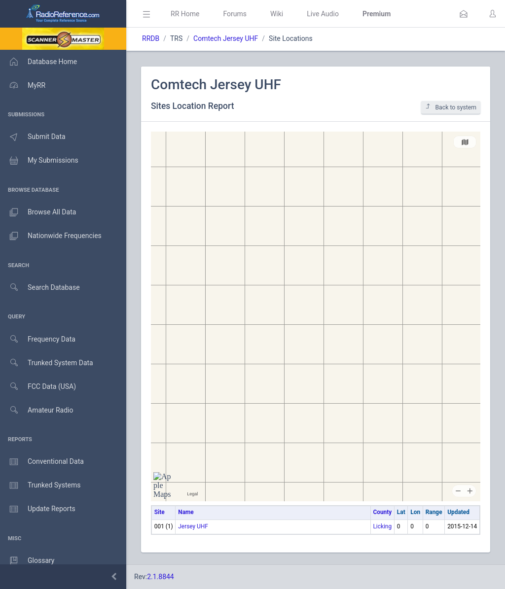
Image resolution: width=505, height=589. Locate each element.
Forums (235, 14)
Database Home (38, 61)
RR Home (185, 14)
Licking (382, 526)
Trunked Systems (40, 485)
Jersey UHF (193, 526)
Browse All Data (38, 212)
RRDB (150, 38)
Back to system (450, 107)
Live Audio (323, 14)
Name (185, 512)
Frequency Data (37, 339)
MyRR (22, 85)
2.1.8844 (160, 577)
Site (159, 512)
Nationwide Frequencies (51, 236)
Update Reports (37, 509)
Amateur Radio (36, 410)
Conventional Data (42, 461)
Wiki (276, 14)
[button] (463, 14)
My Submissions (39, 160)
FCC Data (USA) (38, 386)
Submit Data (33, 137)
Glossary (27, 560)
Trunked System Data (46, 363)
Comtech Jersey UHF (225, 38)
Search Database (40, 287)
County (382, 512)
